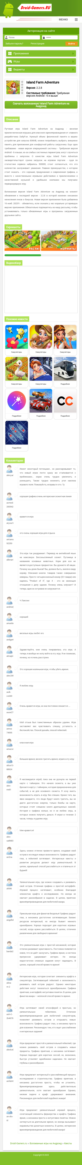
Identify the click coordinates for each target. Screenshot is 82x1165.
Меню (68, 19)
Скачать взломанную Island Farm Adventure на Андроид (41, 105)
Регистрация (37, 43)
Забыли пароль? (14, 43)
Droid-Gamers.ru (18, 1143)
